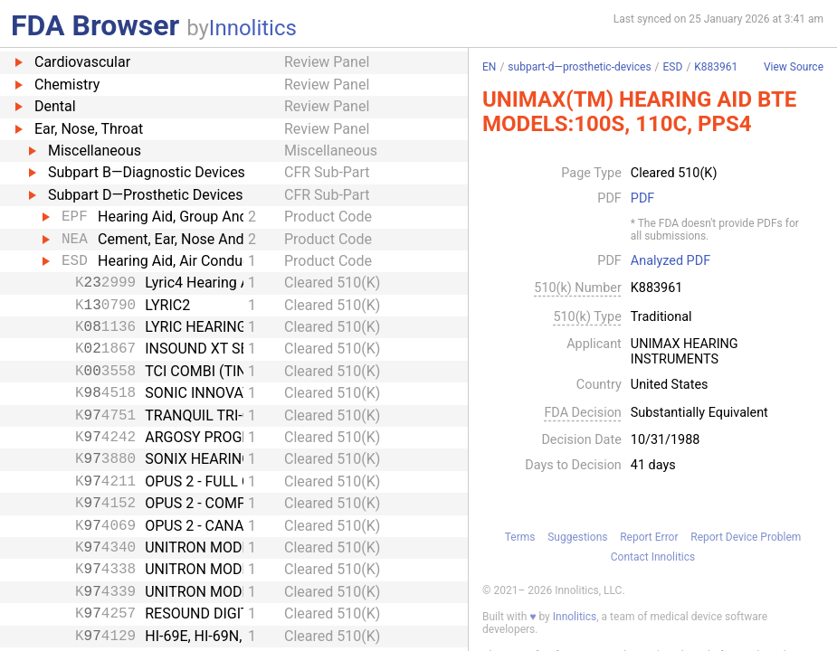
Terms (520, 537)
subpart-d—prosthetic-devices (579, 67)
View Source (793, 67)
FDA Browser (95, 25)
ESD (673, 67)
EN (489, 67)
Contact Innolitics (653, 557)
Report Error (649, 537)
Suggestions (577, 537)
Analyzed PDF (670, 261)
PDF (642, 199)
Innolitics (253, 28)
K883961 (715, 67)
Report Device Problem (745, 537)
